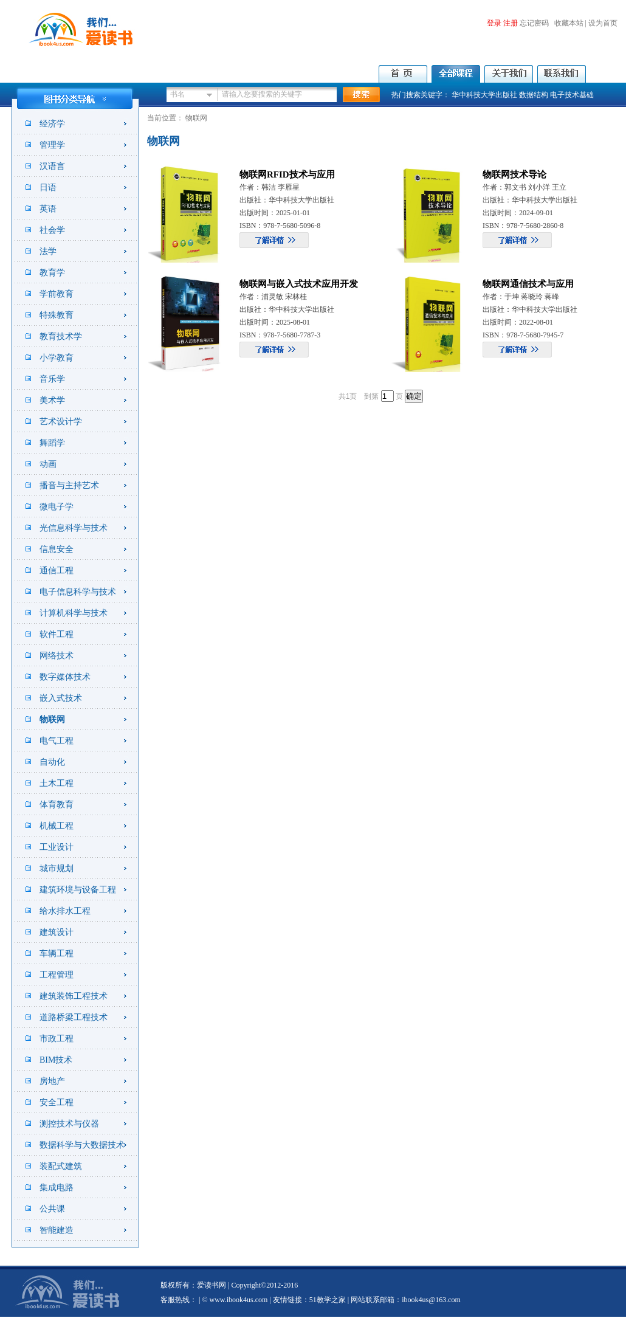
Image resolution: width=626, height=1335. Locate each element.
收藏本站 (568, 23)
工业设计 (57, 847)
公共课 (52, 1208)
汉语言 (52, 166)
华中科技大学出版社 (484, 95)
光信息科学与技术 (74, 528)
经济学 (52, 123)
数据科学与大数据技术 (82, 1145)
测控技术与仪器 (69, 1123)
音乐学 (52, 379)
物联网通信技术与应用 (528, 284)
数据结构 (533, 95)
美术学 (52, 400)
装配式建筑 (61, 1166)
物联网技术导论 (514, 174)
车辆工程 (57, 953)
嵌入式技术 (61, 698)
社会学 (52, 230)
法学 (48, 251)
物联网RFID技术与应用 (287, 174)
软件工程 (57, 634)
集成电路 (57, 1187)
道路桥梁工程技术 (74, 1017)
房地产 (52, 1081)
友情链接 (287, 1299)
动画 (48, 464)
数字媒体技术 (65, 676)
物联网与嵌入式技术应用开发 (298, 284)
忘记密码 (534, 23)
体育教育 (57, 804)
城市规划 (57, 868)
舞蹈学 (52, 442)
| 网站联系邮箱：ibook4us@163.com (403, 1299)
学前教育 (57, 293)
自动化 (52, 762)
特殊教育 (57, 315)
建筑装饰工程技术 (74, 996)
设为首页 (602, 23)
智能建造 (57, 1230)
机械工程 (57, 825)
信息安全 (57, 549)
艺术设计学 (61, 421)
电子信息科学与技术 (78, 591)
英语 (48, 208)
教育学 (52, 272)
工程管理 (57, 974)
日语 (48, 187)
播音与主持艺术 (69, 485)
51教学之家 (327, 1299)
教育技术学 (61, 336)
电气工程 (57, 740)
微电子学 (57, 506)
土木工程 (57, 783)
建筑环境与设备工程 (78, 889)
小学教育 (57, 357)
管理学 (52, 145)
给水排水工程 (65, 911)
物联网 (52, 719)
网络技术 (57, 655)
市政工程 (57, 1038)
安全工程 (57, 1102)
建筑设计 (57, 932)
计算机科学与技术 (74, 613)
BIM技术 (56, 1059)
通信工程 (57, 570)
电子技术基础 (572, 95)
